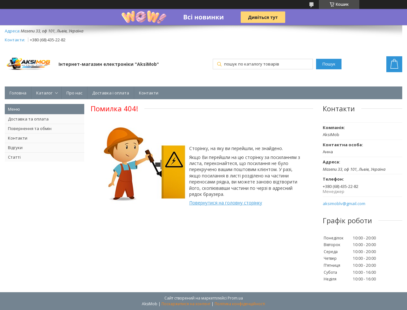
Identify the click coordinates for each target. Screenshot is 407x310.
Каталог (44, 93)
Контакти (148, 93)
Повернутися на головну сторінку (225, 203)
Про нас (74, 93)
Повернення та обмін (30, 128)
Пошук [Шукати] (328, 64)
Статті (14, 157)
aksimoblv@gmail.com (344, 203)
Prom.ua (235, 298)
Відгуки (15, 147)
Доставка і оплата (110, 93)
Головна (18, 93)
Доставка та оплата (28, 119)
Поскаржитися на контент (186, 304)
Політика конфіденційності (240, 304)
